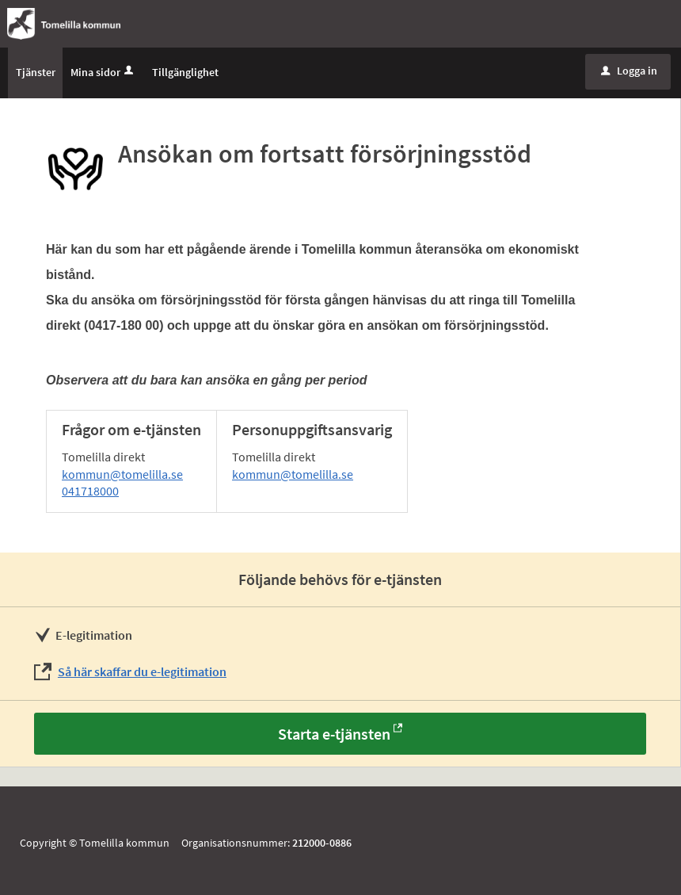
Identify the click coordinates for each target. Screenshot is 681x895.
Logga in (629, 70)
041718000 (90, 491)
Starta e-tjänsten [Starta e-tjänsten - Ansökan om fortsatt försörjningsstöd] (334, 734)
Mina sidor (103, 72)
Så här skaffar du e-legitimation (142, 671)
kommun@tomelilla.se (122, 474)
